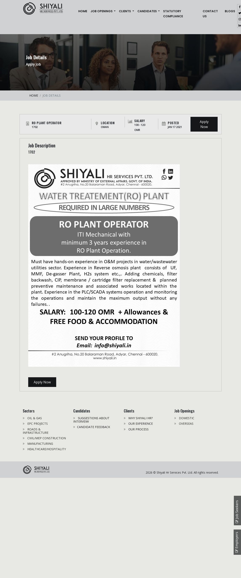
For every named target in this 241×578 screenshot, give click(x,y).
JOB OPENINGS (102, 11)
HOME (33, 95)
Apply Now (204, 124)
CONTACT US (210, 13)
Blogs (230, 11)
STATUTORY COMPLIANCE (173, 13)
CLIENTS (125, 11)
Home (83, 10)
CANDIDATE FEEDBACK (93, 427)
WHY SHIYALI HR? (140, 418)
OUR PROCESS (138, 429)
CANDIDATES (147, 11)
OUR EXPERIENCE (140, 424)
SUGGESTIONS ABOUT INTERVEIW (91, 419)
